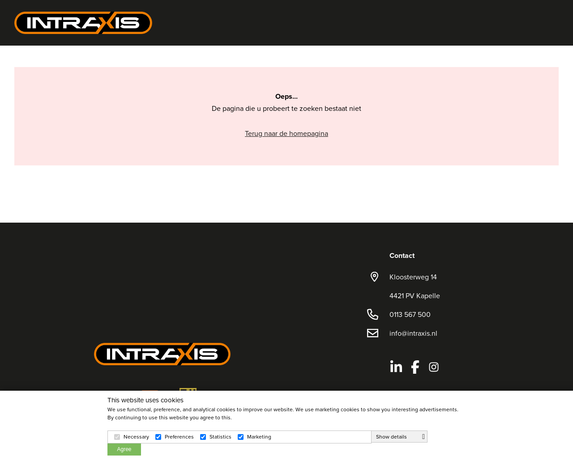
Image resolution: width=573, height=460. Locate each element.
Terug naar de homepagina (286, 133)
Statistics (220, 436)
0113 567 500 (410, 314)
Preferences (179, 436)
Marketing (259, 436)
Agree (124, 449)
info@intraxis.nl (413, 333)
